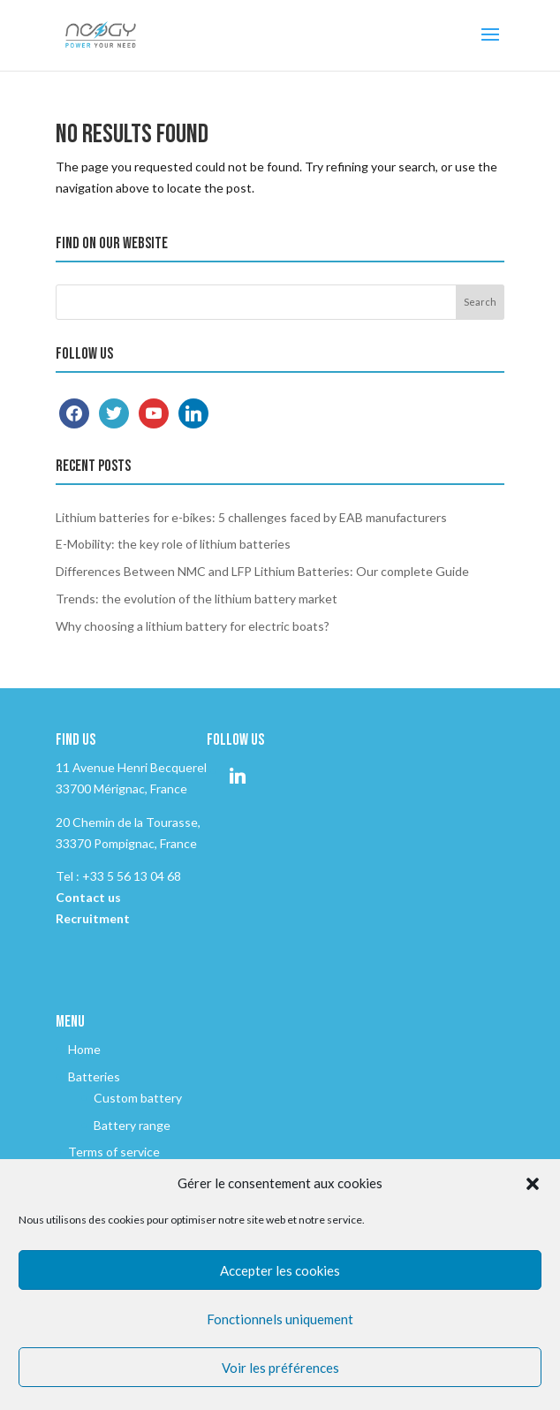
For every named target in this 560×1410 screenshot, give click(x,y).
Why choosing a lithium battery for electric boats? (192, 625)
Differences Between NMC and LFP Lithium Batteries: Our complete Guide (262, 571)
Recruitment (93, 918)
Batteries (94, 1076)
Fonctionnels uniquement (280, 1319)
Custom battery (138, 1097)
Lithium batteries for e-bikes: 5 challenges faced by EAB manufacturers (251, 517)
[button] (532, 1184)
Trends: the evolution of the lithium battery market (196, 598)
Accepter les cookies (280, 1270)
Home (84, 1049)
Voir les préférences (280, 1368)
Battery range (132, 1125)
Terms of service (114, 1151)
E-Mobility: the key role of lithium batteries (173, 543)
